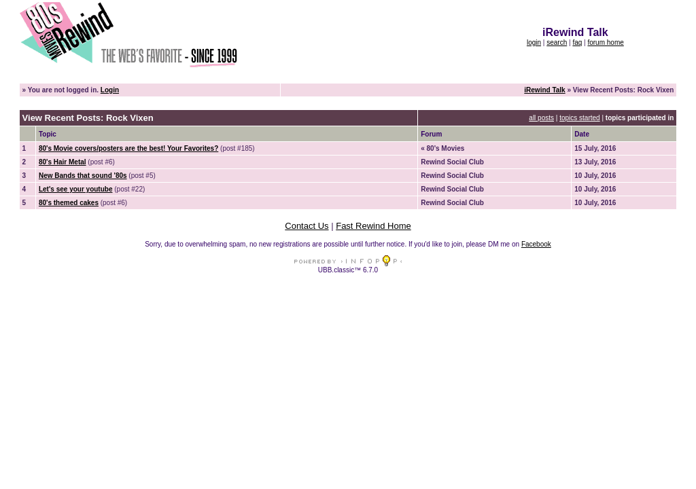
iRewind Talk (544, 90)
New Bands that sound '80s (83, 175)
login (534, 42)
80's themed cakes (69, 202)
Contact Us (306, 226)
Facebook (536, 244)
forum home (605, 42)
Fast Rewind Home (373, 226)
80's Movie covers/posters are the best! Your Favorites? (128, 148)
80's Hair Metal (62, 162)
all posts (541, 118)
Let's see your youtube (76, 189)
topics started (579, 118)
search (556, 42)
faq (577, 42)
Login (110, 90)
